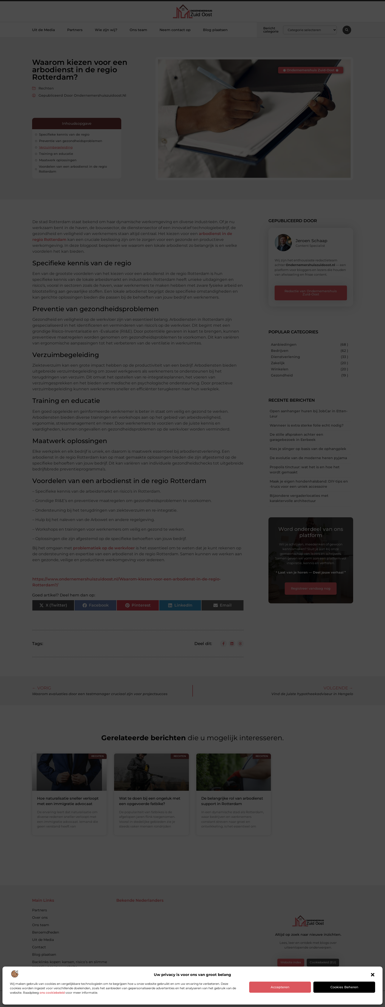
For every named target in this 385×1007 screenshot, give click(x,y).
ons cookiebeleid (52, 992)
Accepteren (280, 987)
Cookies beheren (344, 987)
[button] (372, 974)
